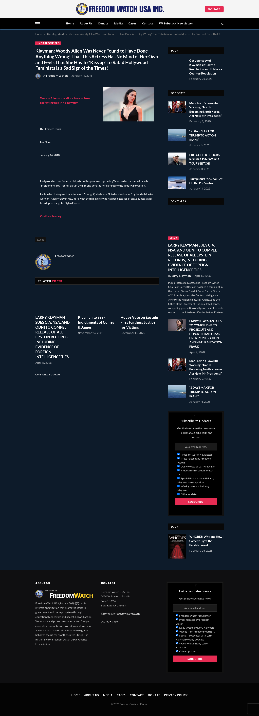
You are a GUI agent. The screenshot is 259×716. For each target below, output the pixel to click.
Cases (133, 23)
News (173, 238)
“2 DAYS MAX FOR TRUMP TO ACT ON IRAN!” (202, 135)
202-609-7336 (109, 621)
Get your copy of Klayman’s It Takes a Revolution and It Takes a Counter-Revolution (205, 67)
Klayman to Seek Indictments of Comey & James (96, 322)
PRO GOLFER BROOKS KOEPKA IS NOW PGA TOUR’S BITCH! (204, 159)
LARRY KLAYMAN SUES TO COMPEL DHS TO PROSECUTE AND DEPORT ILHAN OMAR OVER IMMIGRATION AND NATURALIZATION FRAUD (205, 333)
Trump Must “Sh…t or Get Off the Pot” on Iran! (205, 181)
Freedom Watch (57, 76)
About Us (86, 23)
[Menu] (37, 23)
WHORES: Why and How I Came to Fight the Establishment (206, 541)
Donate (214, 9)
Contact (147, 23)
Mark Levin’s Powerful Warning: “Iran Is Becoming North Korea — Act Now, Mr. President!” (205, 109)
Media (118, 23)
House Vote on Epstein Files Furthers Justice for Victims (139, 322)
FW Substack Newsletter (176, 23)
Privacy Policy (176, 695)
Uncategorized (48, 43)
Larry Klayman (181, 276)
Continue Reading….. (52, 216)
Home (70, 23)
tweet (40, 239)
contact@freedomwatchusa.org (122, 613)
